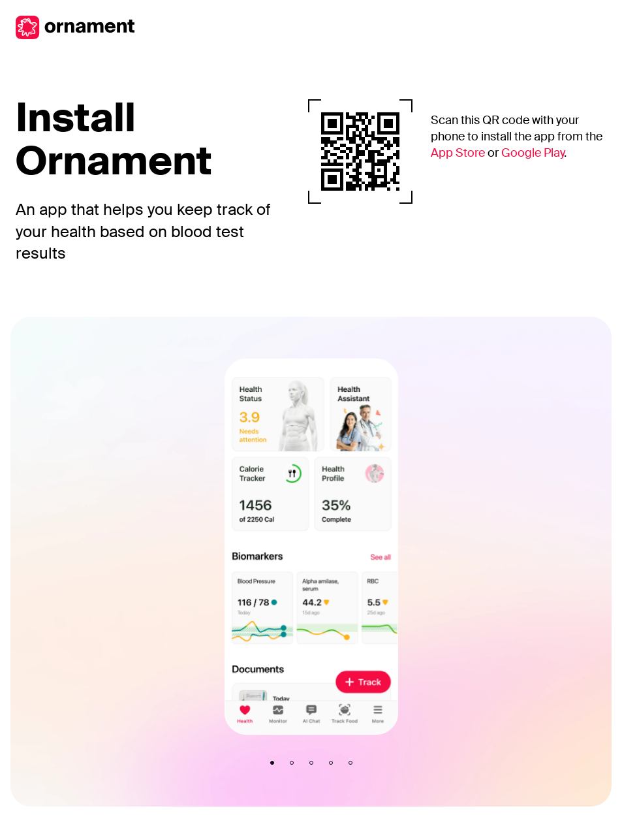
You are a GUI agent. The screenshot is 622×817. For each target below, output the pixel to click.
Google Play (532, 153)
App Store (458, 153)
